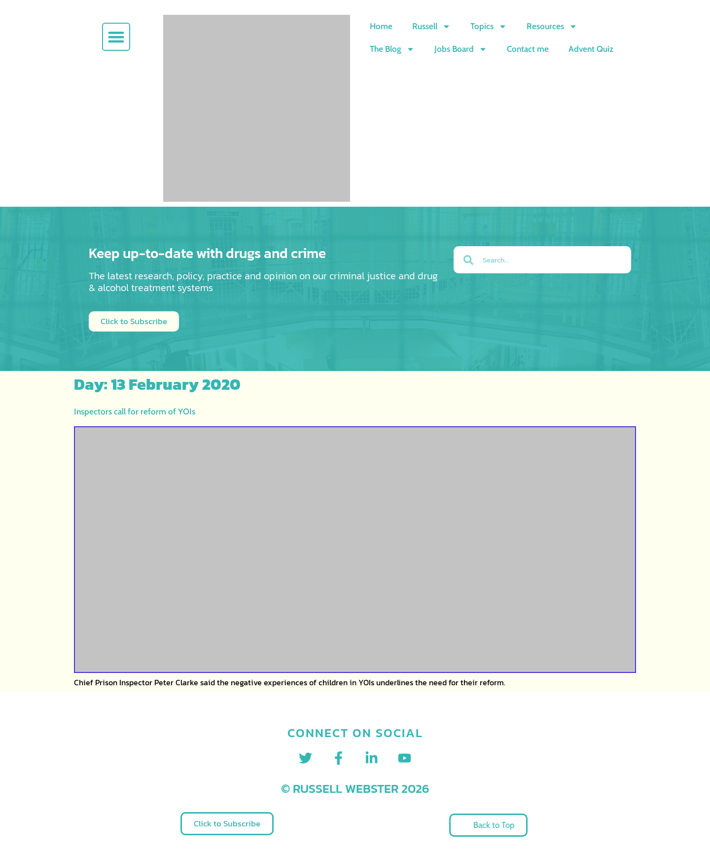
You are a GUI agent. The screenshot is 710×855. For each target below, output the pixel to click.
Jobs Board (460, 49)
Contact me (528, 49)
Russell (431, 26)
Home (381, 26)
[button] (116, 37)
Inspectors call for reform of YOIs (134, 411)
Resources (552, 26)
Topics (488, 26)
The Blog (392, 49)
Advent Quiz (590, 49)
